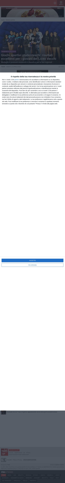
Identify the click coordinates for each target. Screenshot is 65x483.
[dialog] (32, 241)
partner (16, 79)
